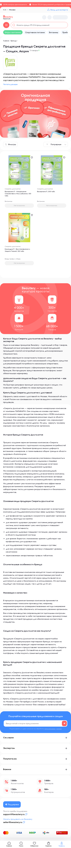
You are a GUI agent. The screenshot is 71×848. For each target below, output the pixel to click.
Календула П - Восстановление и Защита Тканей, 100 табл (17, 250)
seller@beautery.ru (12, 822)
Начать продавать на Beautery (17, 819)
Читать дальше (10, 84)
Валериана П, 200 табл (46, 191)
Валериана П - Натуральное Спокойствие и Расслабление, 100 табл (18, 193)
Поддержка (12, 804)
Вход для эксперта (59, 10)
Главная (6, 41)
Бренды (14, 41)
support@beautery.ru (14, 814)
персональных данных (53, 729)
